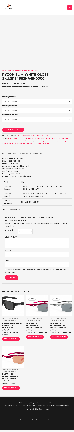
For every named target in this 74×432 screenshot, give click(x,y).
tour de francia (41, 144)
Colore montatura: (9, 169)
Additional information (21, 154)
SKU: (4, 162)
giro (28, 142)
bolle (15, 139)
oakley (41, 142)
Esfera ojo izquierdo (9, 107)
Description (6, 154)
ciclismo (24, 139)
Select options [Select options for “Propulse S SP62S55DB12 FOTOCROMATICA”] (36, 338)
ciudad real (31, 139)
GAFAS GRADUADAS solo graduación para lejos (19, 72)
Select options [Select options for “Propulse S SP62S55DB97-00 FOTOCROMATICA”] (60, 338)
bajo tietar (9, 139)
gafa (53, 139)
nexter (36, 142)
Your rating (11, 231)
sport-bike (18, 144)
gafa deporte (59, 139)
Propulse (47, 142)
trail (47, 144)
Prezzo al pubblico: (9, 175)
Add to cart (13, 131)
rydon (4, 144)
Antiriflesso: (6, 172)
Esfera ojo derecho (9, 98)
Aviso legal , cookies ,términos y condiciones (37, 422)
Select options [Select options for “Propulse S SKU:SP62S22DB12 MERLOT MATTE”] (12, 390)
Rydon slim (10, 144)
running (62, 142)
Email (7, 261)
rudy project (55, 142)
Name (8, 252)
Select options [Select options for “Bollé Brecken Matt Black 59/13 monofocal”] (12, 340)
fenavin (48, 139)
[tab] (6, 154)
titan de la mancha (29, 144)
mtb (32, 142)
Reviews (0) (35, 154)
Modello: (5, 164)
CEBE (19, 139)
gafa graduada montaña (18, 142)
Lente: (4, 167)
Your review (11, 237)
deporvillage (40, 139)
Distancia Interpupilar (10, 116)
